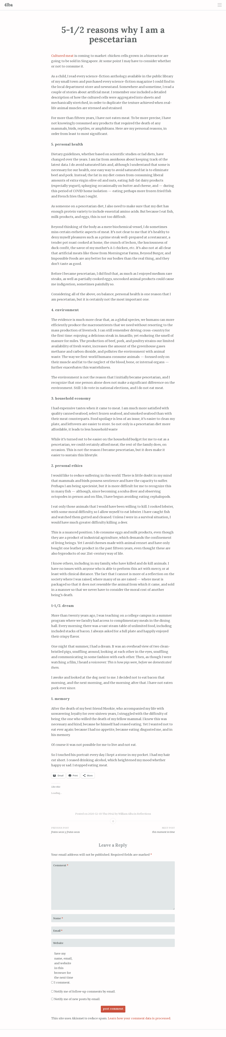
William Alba (125, 813)
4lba (8, 5)
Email (58, 930)
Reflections (144, 813)
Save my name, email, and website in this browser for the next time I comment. (63, 968)
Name (58, 918)
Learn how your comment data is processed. (139, 1018)
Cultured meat (62, 56)
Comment (60, 865)
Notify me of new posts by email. (77, 999)
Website (58, 943)
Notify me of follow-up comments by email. (84, 991)
